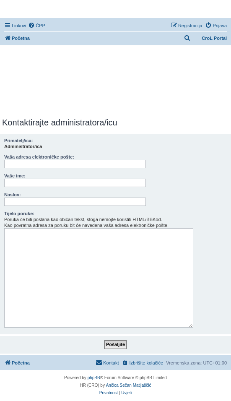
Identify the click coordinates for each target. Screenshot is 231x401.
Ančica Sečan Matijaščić (128, 385)
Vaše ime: (15, 175)
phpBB (94, 377)
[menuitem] (36, 26)
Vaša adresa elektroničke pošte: (39, 156)
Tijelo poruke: (19, 213)
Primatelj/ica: (18, 140)
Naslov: (12, 194)
